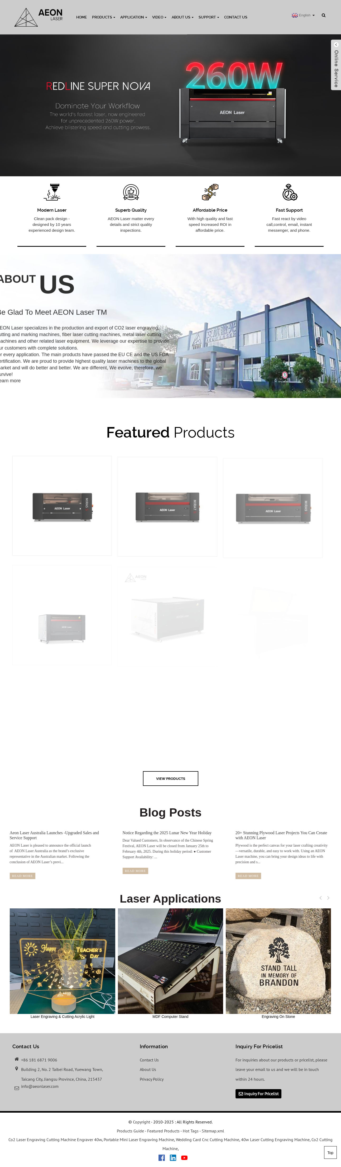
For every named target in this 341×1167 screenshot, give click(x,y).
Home (81, 17)
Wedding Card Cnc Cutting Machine (207, 1139)
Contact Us (235, 17)
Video (159, 17)
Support (209, 17)
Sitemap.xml (213, 1130)
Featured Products (163, 1130)
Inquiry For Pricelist (261, 1093)
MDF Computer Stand (170, 963)
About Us (183, 17)
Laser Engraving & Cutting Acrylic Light (62, 963)
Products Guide (130, 1130)
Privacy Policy (152, 1079)
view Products (170, 778)
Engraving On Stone (278, 963)
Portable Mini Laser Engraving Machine (139, 1139)
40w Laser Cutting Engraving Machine (275, 1139)
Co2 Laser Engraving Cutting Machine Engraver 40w (55, 1139)
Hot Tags (191, 1130)
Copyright (141, 1122)
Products (103, 17)
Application (133, 17)
